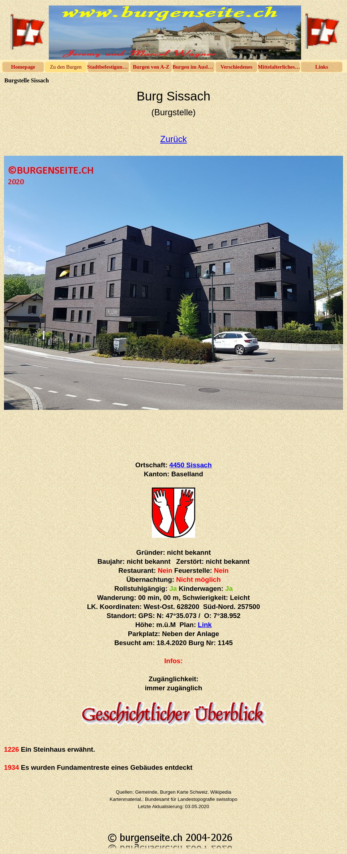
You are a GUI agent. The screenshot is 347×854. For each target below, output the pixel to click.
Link (204, 624)
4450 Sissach (191, 465)
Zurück (173, 139)
